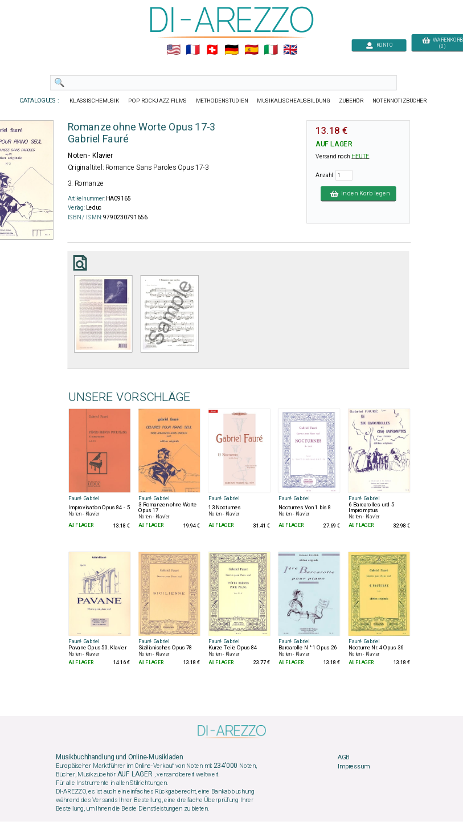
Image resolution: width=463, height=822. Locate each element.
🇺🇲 (173, 50)
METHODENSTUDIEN (221, 101)
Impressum (354, 766)
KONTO (378, 45)
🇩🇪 (231, 50)
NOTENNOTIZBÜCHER (399, 101)
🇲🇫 (193, 50)
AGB (343, 757)
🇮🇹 (270, 50)
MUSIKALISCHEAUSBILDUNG (293, 101)
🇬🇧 (289, 50)
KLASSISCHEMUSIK (94, 101)
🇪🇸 (251, 50)
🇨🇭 (212, 50)
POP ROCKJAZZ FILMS (157, 101)
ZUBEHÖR (350, 101)
